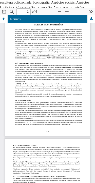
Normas (15, 19)
